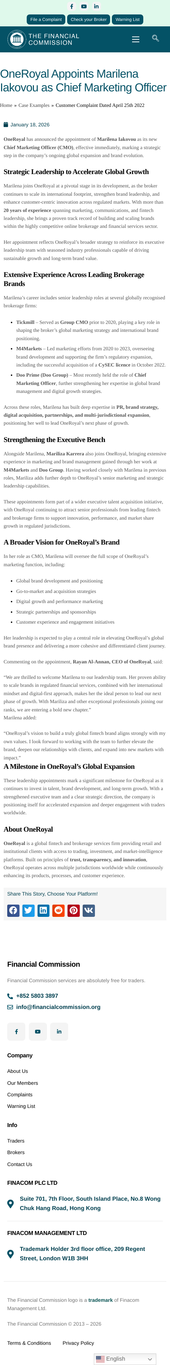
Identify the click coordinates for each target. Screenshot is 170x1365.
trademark (100, 1300)
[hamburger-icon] (135, 39)
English (110, 1359)
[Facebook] (71, 6)
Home (6, 105)
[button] (13, 911)
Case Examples (33, 105)
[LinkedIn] (96, 6)
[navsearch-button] (155, 39)
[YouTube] (83, 6)
